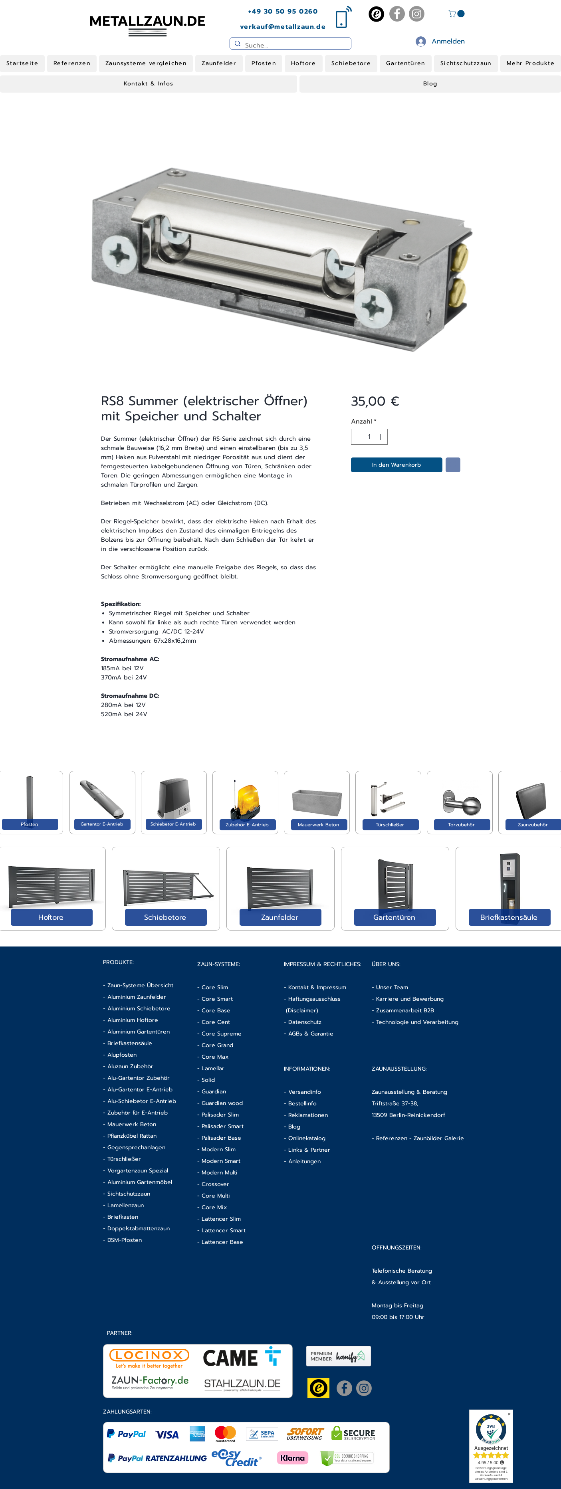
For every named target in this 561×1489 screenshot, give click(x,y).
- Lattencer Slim (220, 1219)
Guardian (214, 1091)
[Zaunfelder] (280, 917)
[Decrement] (357, 436)
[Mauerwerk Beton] (319, 824)
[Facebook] (397, 14)
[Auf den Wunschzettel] (453, 464)
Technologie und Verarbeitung (417, 1022)
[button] (457, 13)
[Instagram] (416, 14)
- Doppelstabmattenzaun (136, 1228)
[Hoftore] (52, 917)
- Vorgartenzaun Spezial (135, 1170)
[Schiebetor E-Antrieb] (174, 824)
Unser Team (392, 987)
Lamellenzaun (125, 1205)
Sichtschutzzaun (128, 1194)
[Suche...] (289, 45)
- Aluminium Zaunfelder (134, 997)
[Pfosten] (30, 824)
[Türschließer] (391, 824)
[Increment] (381, 436)
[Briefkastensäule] (510, 917)
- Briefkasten (120, 1217)
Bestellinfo (302, 1103)
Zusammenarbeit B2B (405, 1010)
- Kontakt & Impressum (315, 987)
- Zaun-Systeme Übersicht (138, 985)
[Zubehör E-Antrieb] (248, 824)
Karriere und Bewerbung (410, 999)
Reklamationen (308, 1115)
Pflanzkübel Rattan (132, 1136)
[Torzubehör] (462, 824)
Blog (294, 1127)
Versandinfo (304, 1092)
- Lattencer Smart (221, 1230)
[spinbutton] (369, 436)
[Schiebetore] (166, 917)
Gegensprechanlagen (136, 1147)
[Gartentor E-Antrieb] (102, 824)
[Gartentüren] (395, 917)
